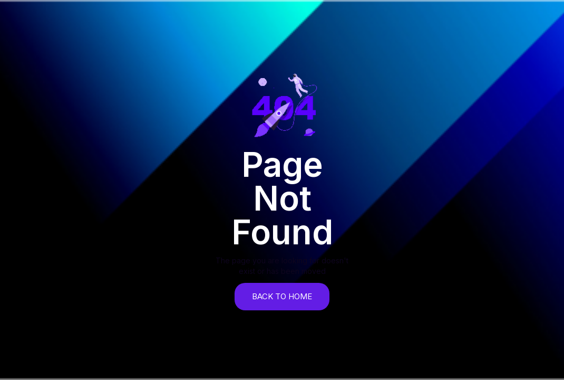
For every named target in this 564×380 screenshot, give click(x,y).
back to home (282, 296)
